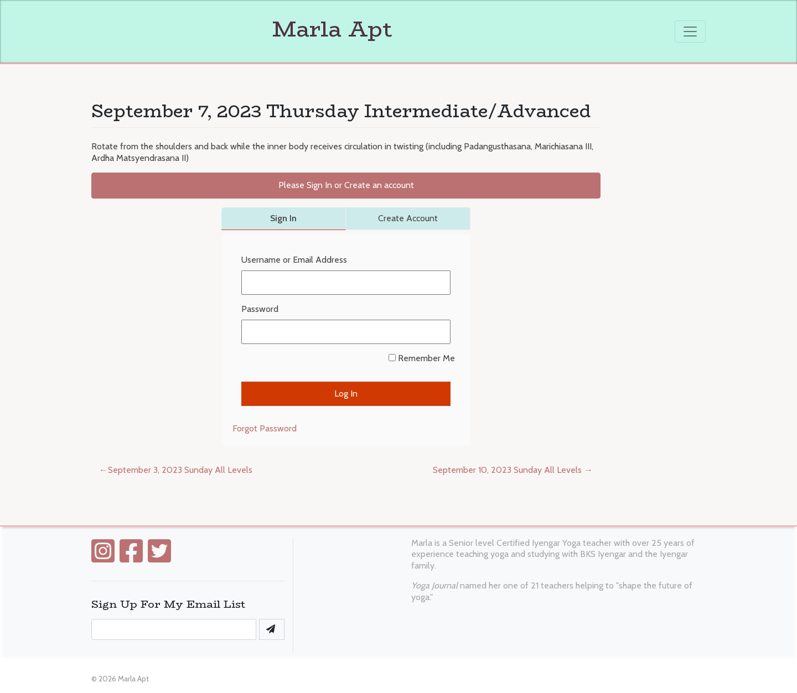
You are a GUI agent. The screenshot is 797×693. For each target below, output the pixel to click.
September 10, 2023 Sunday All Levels (507, 470)
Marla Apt (241, 29)
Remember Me (422, 358)
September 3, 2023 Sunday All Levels (180, 470)
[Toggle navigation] (690, 31)
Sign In (283, 218)
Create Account (408, 218)
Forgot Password (264, 428)
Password (259, 309)
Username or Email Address (294, 259)
